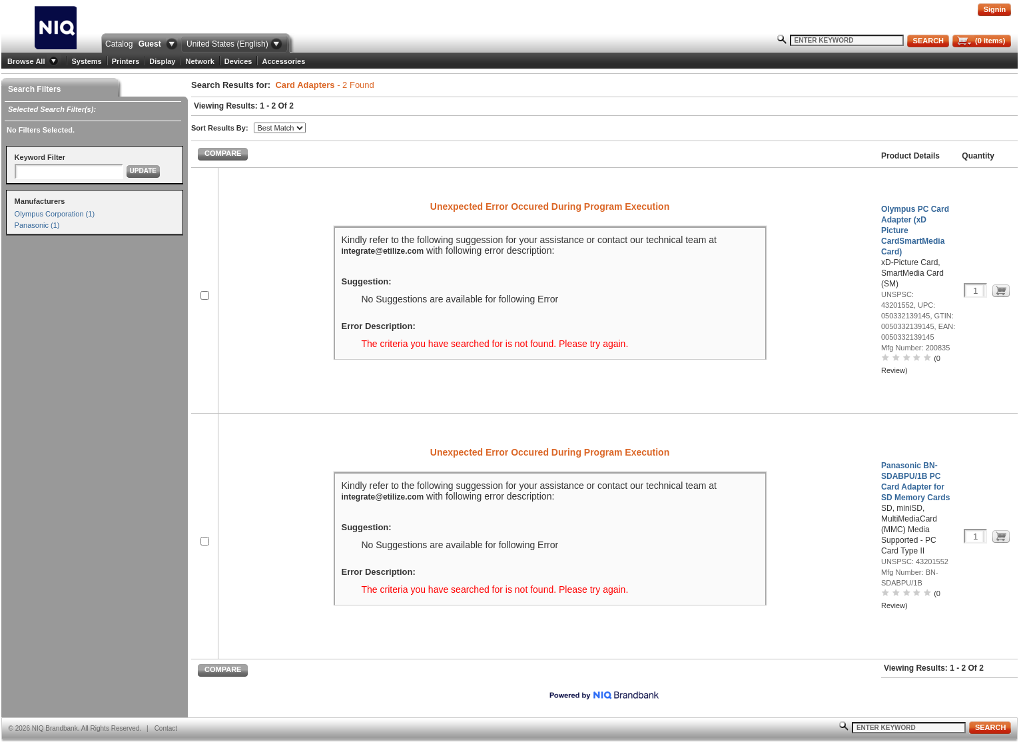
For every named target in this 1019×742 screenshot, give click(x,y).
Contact (166, 728)
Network (199, 61)
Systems (86, 61)
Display (162, 61)
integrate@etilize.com (383, 251)
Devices (238, 61)
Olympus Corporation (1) (55, 214)
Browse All (26, 61)
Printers (126, 61)
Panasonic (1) (37, 225)
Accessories (283, 61)
